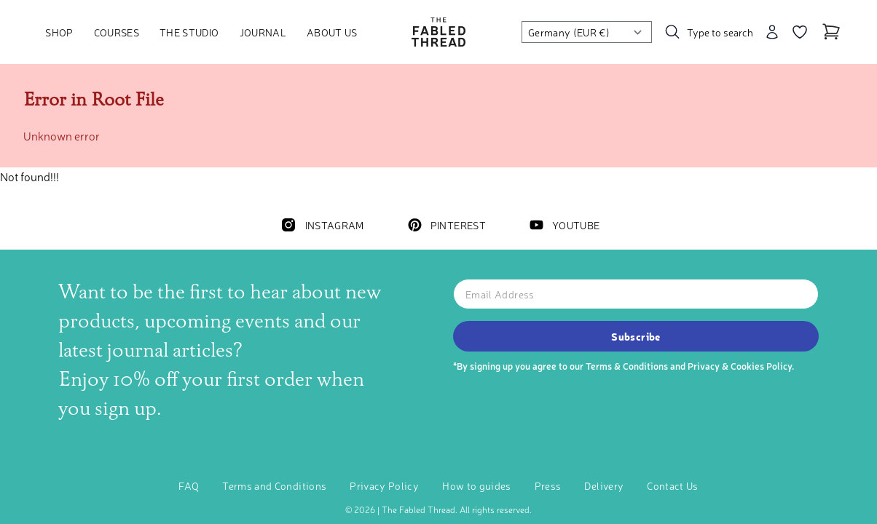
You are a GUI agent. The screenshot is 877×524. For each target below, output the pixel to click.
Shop (59, 32)
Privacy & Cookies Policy (740, 366)
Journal (263, 32)
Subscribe (635, 336)
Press (548, 485)
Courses (116, 32)
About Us (332, 32)
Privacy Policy (384, 485)
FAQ (188, 485)
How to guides (476, 485)
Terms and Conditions (274, 485)
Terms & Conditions (627, 366)
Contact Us (673, 485)
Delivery (604, 485)
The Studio (189, 32)
